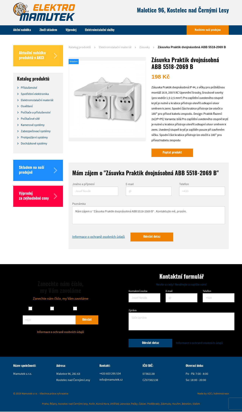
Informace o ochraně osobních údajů (98, 237)
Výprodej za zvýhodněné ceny (38, 196)
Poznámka (79, 204)
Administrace (221, 394)
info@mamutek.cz (111, 380)
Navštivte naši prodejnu (208, 30)
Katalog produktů (80, 47)
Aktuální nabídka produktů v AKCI (38, 56)
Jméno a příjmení (83, 184)
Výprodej (71, 30)
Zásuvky (144, 47)
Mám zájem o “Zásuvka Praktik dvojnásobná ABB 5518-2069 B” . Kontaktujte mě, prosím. (148, 215)
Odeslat (87, 320)
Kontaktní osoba (138, 291)
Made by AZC (204, 394)
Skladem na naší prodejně (38, 170)
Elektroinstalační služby (99, 30)
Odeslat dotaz (152, 237)
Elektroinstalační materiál (115, 47)
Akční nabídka (22, 30)
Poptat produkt (172, 152)
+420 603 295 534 (110, 374)
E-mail (130, 184)
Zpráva (133, 310)
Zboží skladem (48, 30)
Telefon (184, 184)
